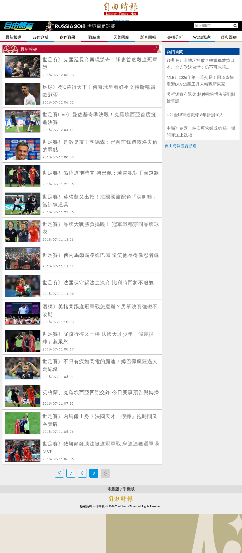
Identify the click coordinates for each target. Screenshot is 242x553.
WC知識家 (202, 37)
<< (59, 473)
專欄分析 (175, 37)
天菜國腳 (121, 37)
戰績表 (94, 37)
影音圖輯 (148, 37)
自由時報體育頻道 (181, 145)
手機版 (129, 489)
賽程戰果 (67, 37)
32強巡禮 (40, 37)
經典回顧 (229, 37)
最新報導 (13, 37)
